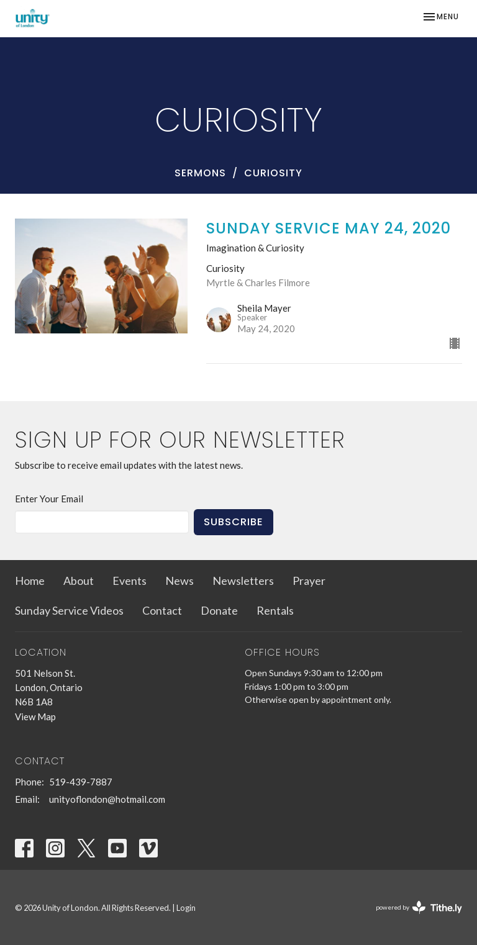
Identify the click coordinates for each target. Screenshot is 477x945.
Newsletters (243, 580)
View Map (35, 716)
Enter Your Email (49, 498)
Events (129, 580)
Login (186, 908)
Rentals (275, 610)
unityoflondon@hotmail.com (107, 799)
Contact (162, 610)
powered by (419, 907)
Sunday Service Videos (69, 610)
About (78, 580)
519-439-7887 (80, 781)
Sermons (200, 173)
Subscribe (233, 522)
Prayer (309, 580)
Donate (219, 610)
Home (30, 580)
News (179, 580)
